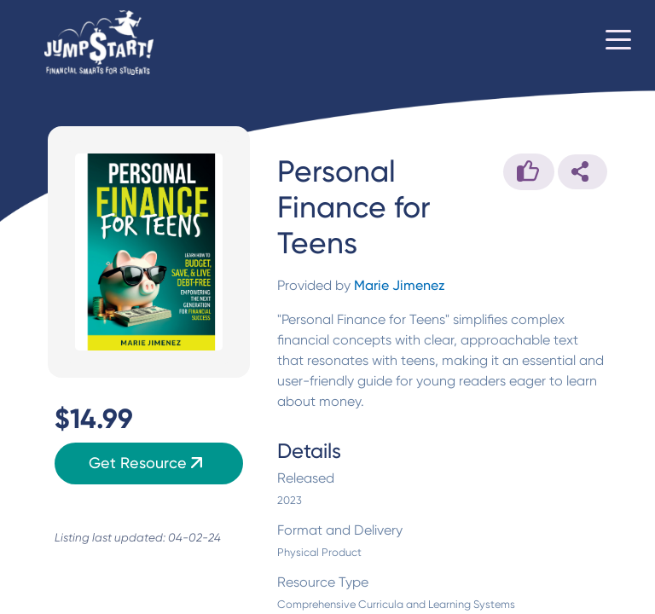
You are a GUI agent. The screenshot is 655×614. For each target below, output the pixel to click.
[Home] (99, 43)
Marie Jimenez (399, 285)
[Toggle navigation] (618, 42)
